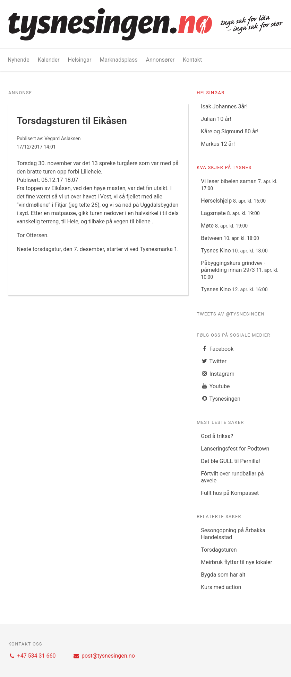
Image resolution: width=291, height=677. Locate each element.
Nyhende (18, 59)
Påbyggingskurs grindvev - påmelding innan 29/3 (239, 270)
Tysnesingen (220, 398)
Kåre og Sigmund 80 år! (229, 131)
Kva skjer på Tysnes (224, 167)
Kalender (49, 59)
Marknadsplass (118, 59)
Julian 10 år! (216, 119)
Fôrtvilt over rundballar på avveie (232, 477)
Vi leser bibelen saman (239, 184)
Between (230, 238)
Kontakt (192, 59)
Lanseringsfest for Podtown (235, 448)
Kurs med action (221, 587)
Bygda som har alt (223, 574)
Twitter (213, 361)
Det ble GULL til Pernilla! (230, 461)
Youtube (215, 386)
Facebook (217, 349)
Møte (224, 225)
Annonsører (160, 59)
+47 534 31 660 (31, 655)
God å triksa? (217, 436)
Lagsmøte (230, 213)
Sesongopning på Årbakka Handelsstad (233, 534)
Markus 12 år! (217, 144)
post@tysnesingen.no (103, 655)
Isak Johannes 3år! (224, 106)
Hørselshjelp (233, 200)
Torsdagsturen (219, 549)
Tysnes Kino (234, 250)
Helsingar (80, 59)
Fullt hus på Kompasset (230, 493)
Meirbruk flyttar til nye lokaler (236, 562)
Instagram (217, 374)
